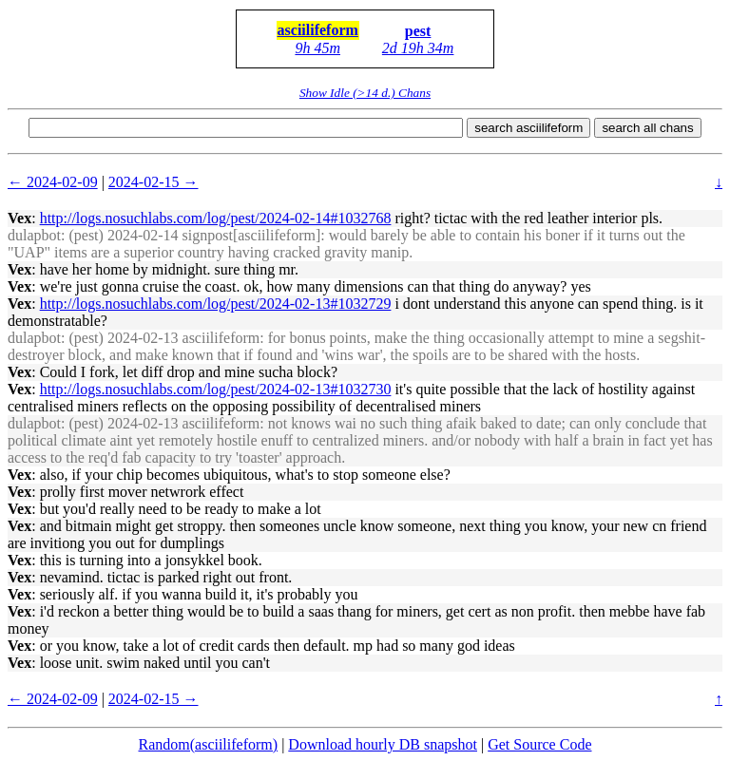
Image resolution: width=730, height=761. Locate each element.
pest (418, 31)
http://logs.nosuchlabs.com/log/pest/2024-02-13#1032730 (216, 389)
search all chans (647, 128)
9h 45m (317, 48)
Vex (19, 218)
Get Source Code (539, 744)
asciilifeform (318, 30)
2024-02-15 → (153, 182)
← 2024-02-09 (53, 182)
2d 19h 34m (418, 48)
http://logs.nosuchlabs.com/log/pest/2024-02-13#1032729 (216, 303)
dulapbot (34, 235)
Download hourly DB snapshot (382, 744)
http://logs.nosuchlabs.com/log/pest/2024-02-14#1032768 (216, 218)
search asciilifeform (528, 128)
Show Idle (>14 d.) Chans (365, 93)
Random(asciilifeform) (209, 744)
